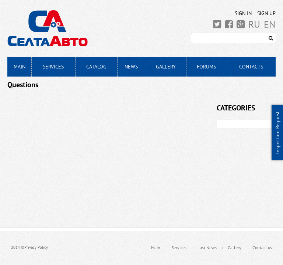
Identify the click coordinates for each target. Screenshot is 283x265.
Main (19, 66)
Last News (207, 247)
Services (53, 66)
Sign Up (266, 13)
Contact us (262, 247)
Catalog (96, 66)
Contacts (251, 66)
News (131, 66)
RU (254, 24)
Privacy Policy (36, 247)
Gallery (166, 66)
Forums (206, 66)
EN (270, 24)
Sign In (243, 13)
